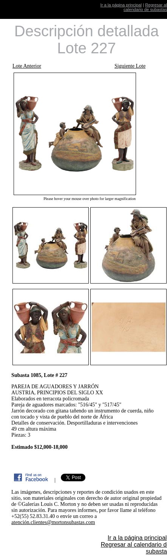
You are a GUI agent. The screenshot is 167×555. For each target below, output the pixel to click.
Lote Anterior (26, 66)
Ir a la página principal (121, 5)
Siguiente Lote (129, 66)
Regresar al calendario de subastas (145, 7)
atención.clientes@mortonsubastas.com (53, 522)
